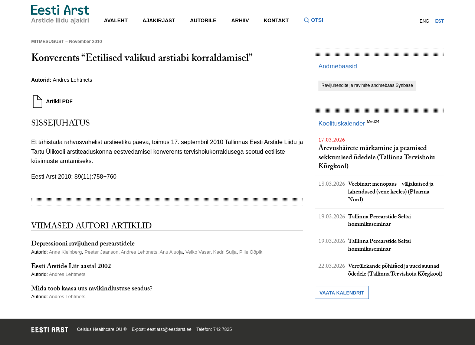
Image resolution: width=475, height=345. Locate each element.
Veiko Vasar (198, 252)
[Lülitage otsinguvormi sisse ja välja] (316, 21)
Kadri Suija (225, 252)
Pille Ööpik (250, 252)
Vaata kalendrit (342, 293)
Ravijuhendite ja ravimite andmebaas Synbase (367, 85)
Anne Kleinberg (65, 252)
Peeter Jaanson (101, 252)
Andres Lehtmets (72, 80)
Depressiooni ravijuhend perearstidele (83, 244)
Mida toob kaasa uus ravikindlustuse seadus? (92, 289)
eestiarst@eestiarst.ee (169, 329)
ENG (424, 21)
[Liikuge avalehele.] (60, 14)
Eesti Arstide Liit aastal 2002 (71, 267)
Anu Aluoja (171, 252)
